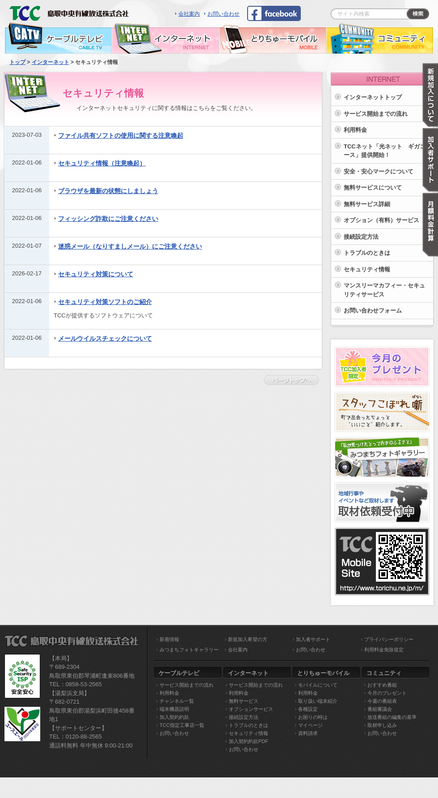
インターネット (165, 38)
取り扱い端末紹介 (317, 701)
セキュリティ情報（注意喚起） (102, 163)
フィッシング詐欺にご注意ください (108, 218)
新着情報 (169, 639)
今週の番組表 (382, 701)
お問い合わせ (223, 14)
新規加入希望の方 (247, 639)
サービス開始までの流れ (187, 685)
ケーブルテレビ (58, 38)
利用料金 (355, 130)
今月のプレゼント (387, 693)
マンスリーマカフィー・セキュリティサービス (384, 290)
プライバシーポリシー (388, 639)
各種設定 (308, 709)
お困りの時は (313, 717)
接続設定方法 (361, 236)
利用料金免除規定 (384, 649)
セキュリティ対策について (95, 274)
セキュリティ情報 (367, 269)
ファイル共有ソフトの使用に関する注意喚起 (120, 135)
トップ (17, 62)
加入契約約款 (174, 717)
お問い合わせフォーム (373, 310)
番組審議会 (379, 709)
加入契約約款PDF (248, 741)
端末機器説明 (174, 709)
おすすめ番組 (382, 685)
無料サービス (243, 701)
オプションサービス (251, 709)
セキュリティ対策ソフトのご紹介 (105, 301)
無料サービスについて (373, 187)
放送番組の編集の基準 (392, 717)
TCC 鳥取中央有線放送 (71, 11)
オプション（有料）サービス (381, 220)
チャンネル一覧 (177, 701)
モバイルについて (317, 685)
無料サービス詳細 (367, 204)
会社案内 (189, 14)
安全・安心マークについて (378, 171)
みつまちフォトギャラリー (189, 649)
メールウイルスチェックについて (105, 338)
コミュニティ (380, 38)
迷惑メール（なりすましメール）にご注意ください (130, 246)
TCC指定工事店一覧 (182, 725)
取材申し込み (382, 725)
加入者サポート (313, 639)
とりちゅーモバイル (272, 38)
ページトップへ (294, 380)
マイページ (310, 725)
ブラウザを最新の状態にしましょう (108, 190)
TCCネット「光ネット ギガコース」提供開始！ (384, 151)
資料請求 (308, 733)
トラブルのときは (367, 252)
